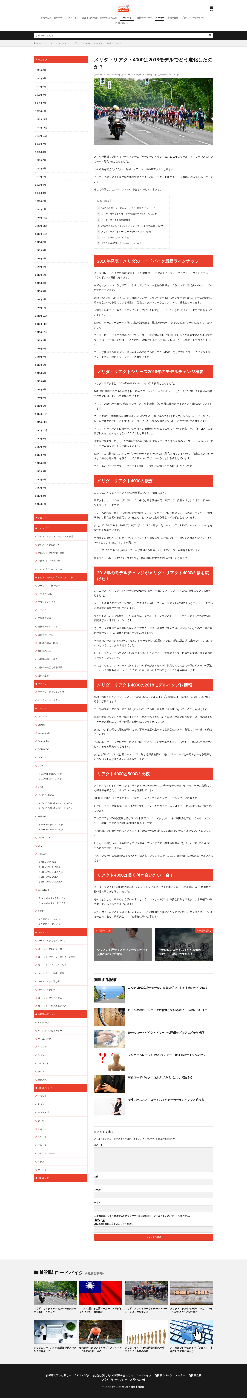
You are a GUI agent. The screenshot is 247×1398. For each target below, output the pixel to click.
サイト (97, 1203)
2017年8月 (40, 446)
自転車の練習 (44, 651)
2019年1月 (40, 307)
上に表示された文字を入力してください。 (115, 1224)
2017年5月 (40, 471)
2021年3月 (40, 94)
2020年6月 (40, 168)
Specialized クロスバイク (53, 898)
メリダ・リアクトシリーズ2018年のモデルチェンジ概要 (127, 214)
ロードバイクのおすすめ (50, 948)
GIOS (40, 786)
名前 (97, 1176)
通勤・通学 (43, 675)
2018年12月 (41, 315)
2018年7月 (40, 356)
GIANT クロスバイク (51, 773)
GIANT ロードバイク (51, 778)
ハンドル (42, 1137)
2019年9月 (40, 242)
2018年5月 (40, 373)
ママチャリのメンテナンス (51, 692)
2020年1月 (40, 209)
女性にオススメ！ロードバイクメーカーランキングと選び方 (166, 1099)
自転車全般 (172, 17)
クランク (42, 1096)
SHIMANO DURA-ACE (52, 872)
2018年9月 (40, 340)
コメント (98, 1145)
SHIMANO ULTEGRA (51, 881)
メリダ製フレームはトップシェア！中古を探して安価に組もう (191, 1349)
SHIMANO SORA (49, 876)
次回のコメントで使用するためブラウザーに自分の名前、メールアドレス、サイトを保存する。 (143, 1216)
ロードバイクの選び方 (49, 981)
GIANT (41, 765)
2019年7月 (40, 258)
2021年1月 (40, 111)
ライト (41, 1071)
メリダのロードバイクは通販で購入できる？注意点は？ (55, 1349)
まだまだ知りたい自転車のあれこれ (99, 17)
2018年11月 (41, 324)
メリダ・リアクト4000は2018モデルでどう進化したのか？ (96, 43)
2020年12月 (41, 119)
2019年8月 (40, 250)
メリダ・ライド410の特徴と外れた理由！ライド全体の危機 (144, 1349)
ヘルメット (43, 1063)
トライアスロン (45, 593)
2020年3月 (40, 193)
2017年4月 (40, 479)
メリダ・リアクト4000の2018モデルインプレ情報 (124, 231)
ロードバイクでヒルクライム (52, 940)
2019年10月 (41, 234)
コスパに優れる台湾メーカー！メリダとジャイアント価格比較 (100, 1310)
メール (98, 1189)
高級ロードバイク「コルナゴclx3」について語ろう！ (161, 1077)
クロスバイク (72, 17)
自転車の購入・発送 (48, 659)
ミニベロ (42, 610)
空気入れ (42, 1079)
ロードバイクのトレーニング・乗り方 (56, 957)
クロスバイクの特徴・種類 (51, 552)
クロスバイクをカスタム (50, 569)
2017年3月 (40, 487)
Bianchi (41, 724)
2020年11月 (41, 127)
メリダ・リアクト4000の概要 (113, 220)
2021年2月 (40, 103)
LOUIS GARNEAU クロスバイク (56, 803)
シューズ (42, 1047)
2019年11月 (41, 225)
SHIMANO (43, 854)
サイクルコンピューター (50, 1030)
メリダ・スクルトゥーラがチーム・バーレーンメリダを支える (146, 1310)
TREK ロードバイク (50, 924)
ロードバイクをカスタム (50, 997)
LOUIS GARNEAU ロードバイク (56, 808)
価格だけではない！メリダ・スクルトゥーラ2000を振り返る (100, 1349)
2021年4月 (40, 86)
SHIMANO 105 (48, 862)
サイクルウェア (45, 1022)
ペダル (41, 1161)
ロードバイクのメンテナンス (52, 965)
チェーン (42, 1128)
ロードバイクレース (48, 989)
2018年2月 (40, 397)
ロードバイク (127, 17)
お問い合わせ (122, 23)
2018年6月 (40, 364)
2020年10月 (41, 135)
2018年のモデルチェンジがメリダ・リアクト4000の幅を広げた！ (131, 226)
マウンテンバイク (46, 602)
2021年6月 (40, 70)
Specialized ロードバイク (53, 903)
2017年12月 (41, 414)
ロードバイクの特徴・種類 (51, 973)
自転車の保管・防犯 (48, 642)
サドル (41, 1104)
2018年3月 (40, 389)
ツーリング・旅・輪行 (49, 585)
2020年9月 (40, 143)
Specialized (43, 889)
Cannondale (44, 741)
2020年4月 (40, 184)
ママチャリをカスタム (49, 700)
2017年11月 (41, 422)
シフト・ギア (44, 1112)
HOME (39, 43)
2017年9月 (40, 438)
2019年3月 (40, 291)
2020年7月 (40, 160)
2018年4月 (40, 381)
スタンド (42, 1055)
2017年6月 (40, 463)
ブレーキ (42, 1145)
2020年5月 (40, 176)
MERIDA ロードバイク (148, 75)
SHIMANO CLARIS (50, 867)
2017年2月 (40, 495)
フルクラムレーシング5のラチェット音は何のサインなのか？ (167, 1055)
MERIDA (62, 43)
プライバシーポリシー (192, 17)
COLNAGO (43, 749)
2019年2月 (40, 299)
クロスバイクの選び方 (49, 561)
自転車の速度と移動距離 (50, 667)
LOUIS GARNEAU (46, 795)
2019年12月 (41, 217)
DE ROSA (42, 757)
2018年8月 (40, 348)
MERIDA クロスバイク (52, 824)
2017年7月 (40, 455)
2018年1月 (40, 405)
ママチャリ (43, 683)
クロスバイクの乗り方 (49, 544)
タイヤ (41, 1120)
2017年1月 (40, 504)
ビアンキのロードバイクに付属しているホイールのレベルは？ (167, 1010)
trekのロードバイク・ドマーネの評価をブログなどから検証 (166, 1032)
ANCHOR (42, 716)
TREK (41, 911)
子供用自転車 (44, 618)
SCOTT (42, 845)
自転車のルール (45, 634)
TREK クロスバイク (50, 919)
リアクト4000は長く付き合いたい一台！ (119, 243)
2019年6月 (40, 266)
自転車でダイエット (48, 626)
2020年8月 (40, 152)
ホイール (42, 1169)
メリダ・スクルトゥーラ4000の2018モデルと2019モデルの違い (191, 1310)
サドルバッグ (44, 1038)
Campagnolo (44, 733)
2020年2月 (40, 201)
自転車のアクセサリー (51, 17)
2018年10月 (41, 332)
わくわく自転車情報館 (133, 1386)
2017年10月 (41, 430)
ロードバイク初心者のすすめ (52, 1006)
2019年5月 (40, 274)
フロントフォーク (46, 1153)
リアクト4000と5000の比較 (113, 237)
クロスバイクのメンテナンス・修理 (55, 536)
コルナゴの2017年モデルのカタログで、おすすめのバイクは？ (168, 987)
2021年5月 (40, 78)
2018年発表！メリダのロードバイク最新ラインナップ (126, 208)
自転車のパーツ (144, 17)
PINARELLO (44, 837)
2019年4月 (40, 283)
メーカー (159, 17)
